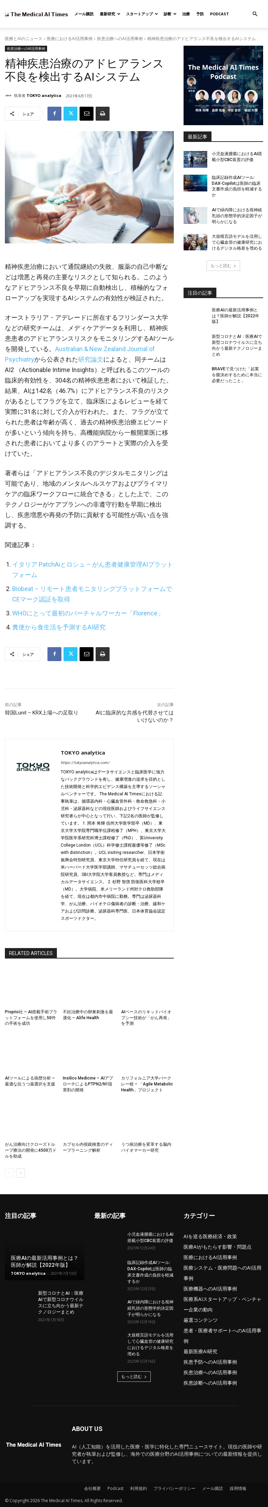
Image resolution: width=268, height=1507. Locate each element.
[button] (254, 14)
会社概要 (92, 1488)
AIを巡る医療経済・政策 (210, 1236)
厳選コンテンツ (201, 1320)
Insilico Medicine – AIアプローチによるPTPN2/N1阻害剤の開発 (88, 1084)
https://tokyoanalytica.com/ (85, 762)
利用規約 (138, 1488)
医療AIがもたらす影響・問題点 (218, 1246)
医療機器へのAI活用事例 (210, 1288)
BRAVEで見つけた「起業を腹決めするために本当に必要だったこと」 (237, 374)
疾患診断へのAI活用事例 (210, 1382)
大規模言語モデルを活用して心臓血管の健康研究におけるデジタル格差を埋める (237, 242)
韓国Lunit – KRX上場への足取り (42, 713)
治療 (186, 13)
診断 (170, 13)
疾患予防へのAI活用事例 (210, 1361)
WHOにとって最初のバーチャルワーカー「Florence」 (88, 613)
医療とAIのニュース (23, 38)
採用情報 (238, 1488)
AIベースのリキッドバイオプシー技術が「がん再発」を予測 (146, 1017)
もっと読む (223, 265)
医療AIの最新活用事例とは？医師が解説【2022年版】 (235, 316)
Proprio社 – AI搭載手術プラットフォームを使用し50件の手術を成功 (31, 1017)
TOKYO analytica (44, 95)
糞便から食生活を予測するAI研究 (59, 627)
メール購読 (84, 13)
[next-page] (20, 1172)
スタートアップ (142, 13)
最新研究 (110, 13)
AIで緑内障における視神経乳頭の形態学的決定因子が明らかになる (237, 215)
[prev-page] (9, 1172)
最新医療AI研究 (200, 1351)
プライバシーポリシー (174, 1488)
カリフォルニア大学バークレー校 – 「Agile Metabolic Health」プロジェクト (147, 1084)
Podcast (219, 13)
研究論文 (90, 359)
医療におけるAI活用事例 (69, 38)
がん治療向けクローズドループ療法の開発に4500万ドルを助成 (31, 1150)
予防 (200, 13)
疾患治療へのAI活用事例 (120, 38)
